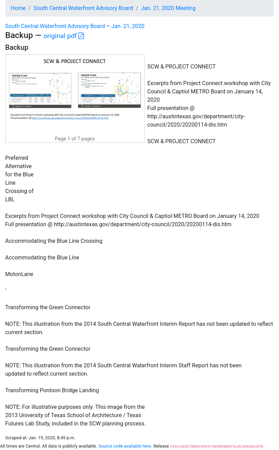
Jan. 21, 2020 (128, 26)
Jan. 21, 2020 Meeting (168, 8)
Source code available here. (125, 446)
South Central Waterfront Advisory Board (83, 8)
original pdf (63, 36)
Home (18, 8)
